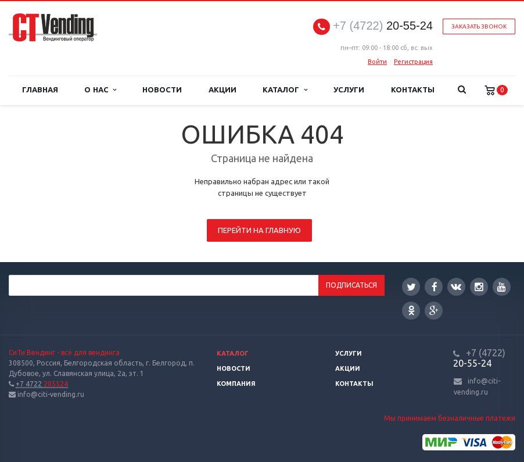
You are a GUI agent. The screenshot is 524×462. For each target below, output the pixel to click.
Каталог (285, 89)
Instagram (479, 287)
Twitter (411, 287)
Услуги (348, 89)
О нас (100, 89)
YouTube (501, 287)
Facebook (434, 287)
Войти (377, 61)
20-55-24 (383, 26)
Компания (236, 383)
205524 (42, 384)
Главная (40, 89)
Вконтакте (456, 286)
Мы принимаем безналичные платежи (449, 418)
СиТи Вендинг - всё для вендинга (64, 352)
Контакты (413, 89)
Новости (162, 89)
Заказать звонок (479, 26)
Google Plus (434, 311)
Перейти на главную (259, 230)
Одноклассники (411, 310)
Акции (222, 89)
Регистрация (413, 61)
